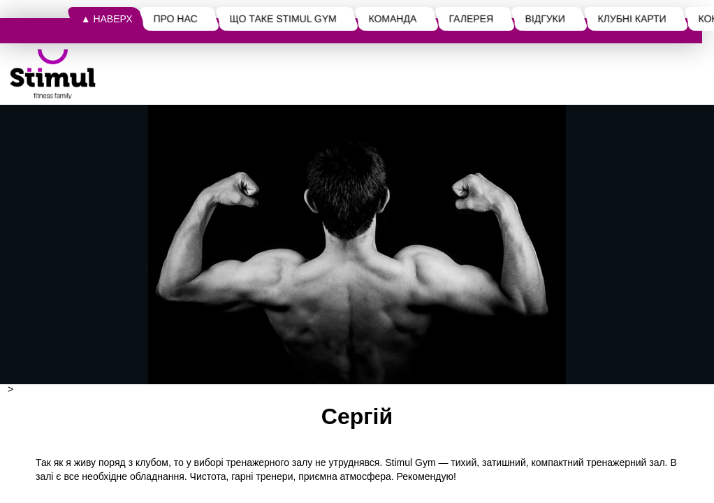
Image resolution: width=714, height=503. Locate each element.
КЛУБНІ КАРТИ (631, 18)
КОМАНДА (393, 18)
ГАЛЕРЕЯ (471, 18)
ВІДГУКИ (545, 18)
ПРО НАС (176, 18)
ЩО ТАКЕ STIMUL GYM (283, 18)
